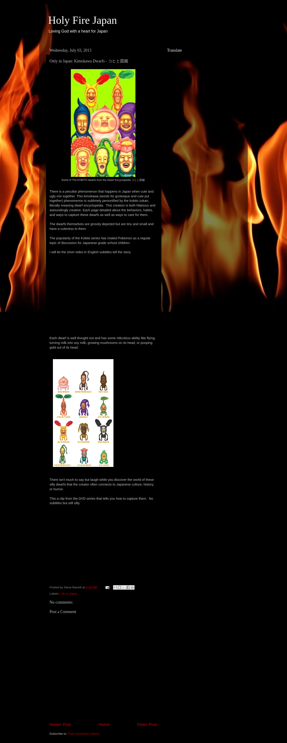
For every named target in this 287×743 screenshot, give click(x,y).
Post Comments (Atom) (83, 733)
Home (104, 724)
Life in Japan (68, 593)
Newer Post (60, 724)
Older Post (147, 724)
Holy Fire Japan (82, 20)
